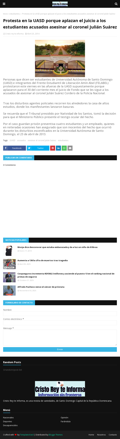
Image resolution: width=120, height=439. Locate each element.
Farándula (65, 421)
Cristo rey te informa (14, 33)
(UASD (12, 140)
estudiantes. (14, 13)
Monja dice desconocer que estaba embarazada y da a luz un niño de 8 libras (58, 247)
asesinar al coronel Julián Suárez (42, 140)
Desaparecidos (10, 425)
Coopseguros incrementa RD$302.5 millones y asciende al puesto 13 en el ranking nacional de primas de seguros (66, 275)
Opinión (64, 417)
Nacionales (8, 417)
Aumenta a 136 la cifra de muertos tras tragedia (43, 260)
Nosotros (101, 434)
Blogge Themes (55, 434)
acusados (21, 140)
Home (91, 434)
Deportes (7, 421)
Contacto (113, 434)
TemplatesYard (27, 434)
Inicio (5, 13)
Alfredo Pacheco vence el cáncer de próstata (41, 286)
